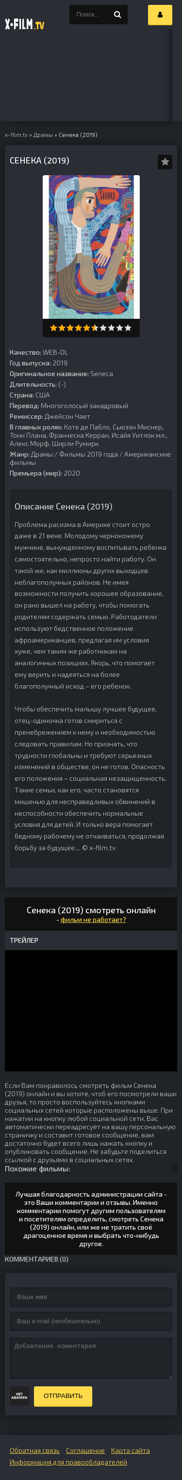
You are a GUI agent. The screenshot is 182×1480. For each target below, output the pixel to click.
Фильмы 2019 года (88, 454)
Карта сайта (130, 1450)
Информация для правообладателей (68, 1462)
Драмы (42, 454)
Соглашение (85, 1450)
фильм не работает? (93, 919)
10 (128, 328)
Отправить (63, 1395)
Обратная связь (35, 1450)
